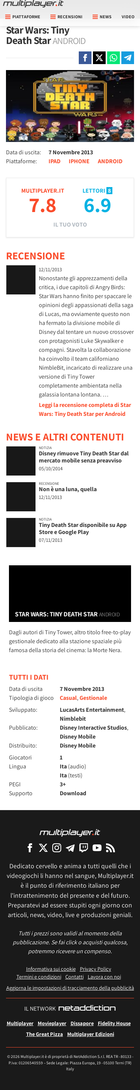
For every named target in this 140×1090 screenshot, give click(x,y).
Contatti (74, 976)
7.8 (42, 204)
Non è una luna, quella (68, 489)
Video (128, 16)
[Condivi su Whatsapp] (113, 57)
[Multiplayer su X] (43, 847)
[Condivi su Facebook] (85, 57)
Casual (68, 698)
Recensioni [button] (66, 16)
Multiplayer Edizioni (90, 1033)
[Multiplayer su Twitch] (83, 847)
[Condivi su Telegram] (127, 57)
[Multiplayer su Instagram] (56, 847)
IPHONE (79, 161)
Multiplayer (20, 1023)
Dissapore (82, 1023)
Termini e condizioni (38, 976)
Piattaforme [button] (22, 16)
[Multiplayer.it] (33, 3)
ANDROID (110, 161)
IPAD (54, 161)
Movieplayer (52, 1023)
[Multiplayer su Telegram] (70, 847)
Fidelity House (114, 1023)
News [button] (102, 16)
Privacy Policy (95, 968)
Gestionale (93, 698)
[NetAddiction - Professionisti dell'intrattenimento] (87, 1008)
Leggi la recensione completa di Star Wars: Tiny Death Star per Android (85, 409)
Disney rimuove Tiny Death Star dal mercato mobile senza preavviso (84, 456)
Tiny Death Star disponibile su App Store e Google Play (83, 528)
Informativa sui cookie (51, 968)
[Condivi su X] (99, 57)
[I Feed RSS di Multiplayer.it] (110, 847)
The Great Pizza (44, 1033)
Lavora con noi (104, 976)
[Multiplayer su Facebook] (29, 847)
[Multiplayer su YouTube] (97, 847)
